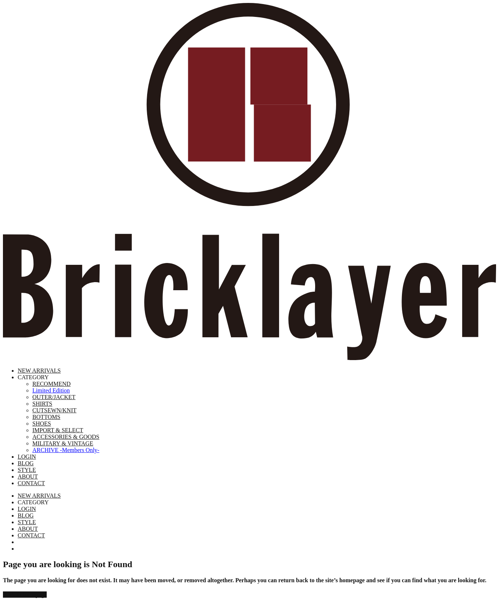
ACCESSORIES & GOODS (65, 437)
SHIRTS (42, 404)
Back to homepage (25, 594)
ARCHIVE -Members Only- (65, 450)
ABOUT (28, 476)
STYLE (27, 470)
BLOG (26, 463)
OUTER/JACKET (53, 397)
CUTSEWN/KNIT (54, 410)
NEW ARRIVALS (39, 370)
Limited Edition (51, 390)
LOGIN (27, 457)
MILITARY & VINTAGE (62, 443)
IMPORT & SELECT (57, 430)
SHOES (41, 423)
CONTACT (31, 483)
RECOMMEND (51, 384)
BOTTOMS (46, 417)
